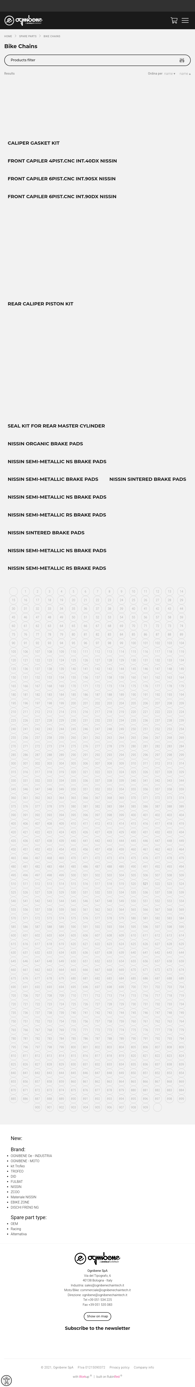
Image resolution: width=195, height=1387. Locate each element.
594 (121, 928)
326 (145, 773)
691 (25, 988)
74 (181, 627)
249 (121, 730)
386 (145, 807)
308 (109, 764)
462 (157, 850)
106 (25, 653)
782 (37, 1040)
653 (109, 962)
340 (133, 782)
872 (37, 1091)
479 (181, 859)
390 (13, 816)
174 (121, 687)
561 (85, 911)
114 (121, 653)
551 (145, 902)
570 (13, 919)
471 (85, 859)
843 (49, 1074)
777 (157, 1031)
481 (25, 868)
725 (73, 1005)
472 (97, 859)
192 (157, 696)
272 (37, 747)
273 (49, 747)
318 (49, 773)
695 (73, 988)
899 (181, 1100)
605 (73, 936)
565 (133, 911)
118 (169, 653)
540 (13, 902)
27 (157, 601)
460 (133, 850)
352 (97, 790)
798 (49, 1048)
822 (157, 1057)
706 (25, 997)
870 (13, 1091)
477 (157, 859)
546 (85, 902)
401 (145, 816)
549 (121, 902)
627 (157, 945)
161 (145, 678)
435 (13, 842)
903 (73, 1108)
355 (133, 790)
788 (109, 1040)
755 (73, 1022)
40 (133, 610)
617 (37, 945)
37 (97, 610)
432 (157, 833)
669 (121, 971)
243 (49, 730)
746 (145, 1014)
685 (133, 979)
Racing (16, 1230)
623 (109, 945)
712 (97, 997)
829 (61, 1065)
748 (169, 1014)
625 (133, 945)
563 (109, 911)
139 (61, 670)
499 (61, 876)
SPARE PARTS (27, 36)
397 (97, 816)
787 (97, 1040)
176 (145, 687)
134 (181, 661)
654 (121, 962)
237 (157, 721)
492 (157, 868)
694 (61, 988)
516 (85, 885)
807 (157, 1048)
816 (85, 1057)
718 (169, 997)
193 (169, 696)
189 (121, 696)
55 (133, 618)
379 (61, 807)
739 (61, 1014)
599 (181, 928)
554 (181, 902)
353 (109, 790)
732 (157, 1005)
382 (97, 807)
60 (13, 627)
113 (109, 653)
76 (25, 636)
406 (25, 825)
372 (157, 799)
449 (181, 842)
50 (73, 618)
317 (37, 773)
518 (109, 885)
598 (169, 928)
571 (25, 919)
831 (85, 1065)
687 (157, 979)
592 (97, 928)
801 (85, 1048)
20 (73, 601)
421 (25, 833)
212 (37, 713)
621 (85, 945)
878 (109, 1091)
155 (73, 678)
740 (73, 1014)
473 (109, 859)
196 (25, 704)
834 (121, 1065)
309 (121, 764)
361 (25, 799)
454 (61, 850)
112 (97, 653)
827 (37, 1065)
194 (181, 696)
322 (97, 773)
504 (121, 876)
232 (97, 721)
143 (109, 670)
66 (85, 627)
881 (145, 1091)
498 (49, 876)
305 (73, 764)
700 (133, 988)
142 (97, 670)
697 (97, 988)
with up (82, 1378)
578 (109, 919)
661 (25, 971)
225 (13, 721)
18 (49, 601)
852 (157, 1074)
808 (169, 1048)
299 (181, 756)
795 (13, 1048)
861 (85, 1083)
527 (37, 893)
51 (85, 618)
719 (181, 997)
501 (85, 876)
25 (133, 601)
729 (121, 1005)
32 (37, 610)
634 (61, 954)
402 (157, 816)
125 (73, 661)
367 (97, 799)
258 (49, 739)
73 (169, 627)
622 (97, 945)
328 (169, 773)
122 (37, 661)
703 (169, 988)
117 (157, 653)
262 (97, 739)
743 (109, 1014)
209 (181, 704)
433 (169, 833)
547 (97, 902)
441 (85, 842)
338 (109, 782)
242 (37, 730)
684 (121, 979)
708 (49, 997)
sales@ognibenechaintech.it (104, 1287)
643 (169, 954)
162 (157, 678)
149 (181, 670)
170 (73, 687)
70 (133, 627)
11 (145, 593)
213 (49, 713)
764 (181, 1022)
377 (37, 807)
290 (73, 756)
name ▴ (185, 74)
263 (109, 739)
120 (13, 661)
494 (181, 868)
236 (145, 721)
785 (73, 1040)
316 (25, 773)
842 (37, 1074)
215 (73, 713)
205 (133, 704)
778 (169, 1031)
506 (145, 876)
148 (169, 670)
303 (49, 764)
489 (121, 868)
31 (25, 610)
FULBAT (17, 1183)
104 (181, 644)
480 (13, 868)
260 (73, 739)
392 (37, 816)
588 (49, 928)
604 (61, 936)
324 (121, 773)
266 (145, 739)
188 (109, 696)
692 (37, 988)
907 (121, 1108)
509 (181, 876)
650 (73, 962)
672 (157, 971)
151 (25, 678)
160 (133, 678)
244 (61, 730)
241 (25, 730)
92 (37, 644)
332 (37, 782)
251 (145, 730)
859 (61, 1083)
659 (181, 962)
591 (85, 928)
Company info (144, 1368)
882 (157, 1091)
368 (109, 799)
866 (145, 1083)
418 (169, 825)
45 (13, 618)
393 (49, 816)
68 (109, 627)
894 (121, 1100)
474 (121, 859)
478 (169, 859)
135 (13, 670)
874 (61, 1091)
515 (73, 885)
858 (49, 1083)
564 (121, 911)
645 (13, 962)
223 (169, 713)
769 (61, 1031)
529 (61, 893)
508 (169, 876)
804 (121, 1048)
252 (157, 730)
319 (61, 773)
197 (37, 704)
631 (25, 954)
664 (61, 971)
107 (37, 653)
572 (37, 919)
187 (97, 696)
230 (73, 721)
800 (73, 1048)
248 (109, 730)
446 (145, 842)
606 (85, 936)
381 (85, 807)
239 (181, 721)
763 (169, 1022)
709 (61, 997)
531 (85, 893)
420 (13, 833)
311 (145, 764)
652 (97, 962)
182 (37, 696)
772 (97, 1031)
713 (109, 997)
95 (73, 644)
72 (157, 627)
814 (61, 1057)
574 (61, 919)
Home (8, 36)
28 (169, 601)
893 (109, 1100)
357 (157, 790)
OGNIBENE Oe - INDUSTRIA (31, 1157)
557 (37, 911)
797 (37, 1048)
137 (37, 670)
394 (61, 816)
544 (61, 902)
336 (85, 782)
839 (181, 1065)
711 (85, 997)
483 (49, 868)
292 (97, 756)
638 (109, 954)
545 (73, 902)
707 (37, 997)
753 (49, 1022)
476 (145, 859)
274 (61, 747)
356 (145, 790)
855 (13, 1083)
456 (85, 850)
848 (109, 1074)
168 (49, 687)
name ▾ (170, 74)
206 (145, 704)
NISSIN (16, 1188)
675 (13, 979)
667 (97, 971)
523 (169, 885)
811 (25, 1057)
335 (73, 782)
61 (25, 627)
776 (145, 1031)
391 (25, 816)
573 (49, 919)
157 (97, 678)
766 (25, 1031)
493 (169, 868)
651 (85, 962)
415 (133, 825)
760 (133, 1022)
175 (133, 687)
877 (97, 1091)
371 (145, 799)
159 (121, 678)
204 (121, 704)
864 (121, 1083)
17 (37, 601)
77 (37, 636)
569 (181, 911)
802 (97, 1048)
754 (61, 1022)
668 (109, 971)
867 (157, 1083)
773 (109, 1031)
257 (37, 739)
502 (97, 876)
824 (181, 1057)
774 (121, 1031)
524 (181, 885)
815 (73, 1057)
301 (25, 764)
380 (73, 807)
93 (49, 644)
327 (157, 773)
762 (157, 1022)
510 (13, 885)
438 (49, 842)
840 (13, 1074)
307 (97, 764)
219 (121, 713)
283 (169, 747)
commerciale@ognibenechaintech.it (105, 1292)
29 (181, 601)
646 (25, 962)
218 (109, 713)
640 (133, 954)
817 (97, 1057)
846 (85, 1074)
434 (181, 833)
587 (37, 928)
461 (145, 850)
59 (181, 618)
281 (145, 747)
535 (133, 893)
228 (49, 721)
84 (121, 636)
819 (121, 1057)
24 (121, 601)
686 (145, 979)
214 (61, 713)
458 (109, 850)
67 (97, 627)
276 (85, 747)
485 (73, 868)
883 (169, 1091)
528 (49, 893)
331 (25, 782)
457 (97, 850)
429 (121, 833)
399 (121, 816)
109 (61, 653)
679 (61, 979)
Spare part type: (29, 1219)
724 (61, 1005)
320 (73, 773)
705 (13, 997)
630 (13, 954)
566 (145, 911)
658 (169, 962)
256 (25, 739)
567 (157, 911)
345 (13, 790)
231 (85, 721)
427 (97, 833)
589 (61, 928)
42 (157, 610)
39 (121, 610)
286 (25, 756)
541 (25, 902)
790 (133, 1040)
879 (121, 1091)
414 (121, 825)
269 (181, 739)
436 (25, 842)
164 (181, 678)
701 (145, 988)
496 (25, 876)
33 (49, 610)
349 (61, 790)
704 (181, 988)
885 (13, 1100)
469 (61, 859)
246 (85, 730)
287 (37, 756)
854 (181, 1074)
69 (121, 627)
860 (73, 1083)
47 (37, 618)
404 (181, 816)
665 (73, 971)
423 (49, 833)
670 (133, 971)
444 (121, 842)
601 (25, 936)
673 (169, 971)
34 (61, 610)
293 (109, 756)
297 (157, 756)
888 (49, 1100)
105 (13, 653)
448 (169, 842)
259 (61, 739)
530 (73, 893)
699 (121, 988)
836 (145, 1065)
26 (145, 601)
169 (61, 687)
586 (25, 928)
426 (85, 833)
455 (73, 850)
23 (109, 601)
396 (85, 816)
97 (97, 644)
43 (169, 610)
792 (157, 1040)
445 (133, 842)
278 (109, 747)
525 (13, 893)
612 (157, 936)
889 (61, 1100)
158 (109, 678)
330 (13, 782)
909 (145, 1108)
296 (145, 756)
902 (61, 1108)
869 (181, 1083)
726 (85, 1005)
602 (37, 936)
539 (181, 893)
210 (13, 713)
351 (85, 790)
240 (13, 730)
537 (157, 893)
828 (49, 1065)
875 (73, 1091)
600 (13, 936)
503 (109, 876)
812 (37, 1057)
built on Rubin (109, 1378)
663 (49, 971)
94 (61, 644)
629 (181, 945)
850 (133, 1074)
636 (85, 954)
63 (49, 627)
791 (145, 1040)
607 (97, 936)
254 (181, 730)
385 (133, 807)
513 (49, 885)
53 (109, 618)
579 (121, 919)
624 (121, 945)
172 (97, 687)
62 (37, 627)
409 (61, 825)
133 (169, 661)
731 (145, 1005)
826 (25, 1065)
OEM (14, 1225)
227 (37, 721)
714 (121, 997)
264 (121, 739)
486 (85, 868)
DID (13, 1178)
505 (133, 876)
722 (37, 1005)
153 (49, 678)
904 (85, 1108)
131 (145, 661)
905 (97, 1108)
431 (145, 833)
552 (157, 902)
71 (145, 627)
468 (49, 859)
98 (109, 644)
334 (61, 782)
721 (25, 1005)
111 (85, 653)
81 (85, 636)
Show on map (97, 1318)
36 (85, 610)
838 (169, 1065)
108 (49, 653)
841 (25, 1074)
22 (97, 601)
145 (133, 670)
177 (157, 687)
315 (13, 773)
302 (37, 764)
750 (13, 1022)
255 (13, 739)
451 (25, 850)
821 (145, 1057)
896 (145, 1100)
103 (169, 644)
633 (49, 954)
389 (181, 807)
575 (73, 919)
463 (169, 850)
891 (85, 1100)
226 (25, 721)
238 (169, 721)
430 (133, 833)
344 (181, 782)
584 (181, 919)
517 (97, 885)
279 (121, 747)
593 (109, 928)
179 (181, 687)
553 (169, 902)
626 (145, 945)
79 (61, 636)
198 (49, 704)
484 (61, 868)
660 (13, 971)
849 (121, 1074)
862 (97, 1083)
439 (61, 842)
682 (97, 979)
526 (25, 893)
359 (181, 790)
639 (121, 954)
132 (157, 661)
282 (157, 747)
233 (109, 721)
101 (145, 644)
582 (157, 919)
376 (25, 807)
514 (61, 885)
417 (157, 825)
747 (157, 1014)
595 (133, 928)
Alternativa (19, 1236)
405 (13, 825)
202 (97, 704)
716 (145, 997)
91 (25, 644)
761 (145, 1022)
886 (25, 1100)
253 (169, 730)
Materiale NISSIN (23, 1199)
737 (37, 1014)
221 (145, 713)
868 (169, 1083)
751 (25, 1022)
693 (49, 988)
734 (181, 1005)
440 (73, 842)
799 (61, 1048)
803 (109, 1048)
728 (109, 1005)
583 (169, 919)
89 (181, 636)
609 (121, 936)
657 (157, 962)
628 (169, 945)
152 (37, 678)
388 (169, 807)
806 (145, 1048)
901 (49, 1108)
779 (181, 1031)
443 (109, 842)
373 (169, 799)
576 (85, 919)
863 (109, 1083)
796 (25, 1048)
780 (13, 1040)
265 (133, 739)
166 (25, 687)
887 (37, 1100)
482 (37, 868)
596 (145, 928)
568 (169, 911)
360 (13, 799)
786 (85, 1040)
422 (37, 833)
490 (133, 868)
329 (181, 773)
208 (169, 704)
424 (61, 833)
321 (85, 773)
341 (145, 782)
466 (25, 859)
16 (25, 601)
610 (133, 936)
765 (13, 1031)
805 (133, 1048)
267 (157, 739)
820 (133, 1057)
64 (61, 627)
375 (13, 807)
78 (49, 636)
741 (85, 1014)
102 (157, 644)
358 (169, 790)
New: (16, 1140)
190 (133, 696)
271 (25, 747)
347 (37, 790)
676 (25, 979)
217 (97, 713)
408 (49, 825)
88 (169, 636)
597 (157, 928)
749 (181, 1014)
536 (145, 893)
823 (169, 1057)
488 (109, 868)
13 (169, 593)
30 (13, 610)
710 (73, 997)
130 (133, 661)
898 (169, 1100)
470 (73, 859)
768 (49, 1031)
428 (109, 833)
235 (133, 721)
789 (121, 1040)
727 (97, 1005)
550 (133, 902)
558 (49, 911)
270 (13, 747)
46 (25, 618)
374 (181, 799)
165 (13, 687)
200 (73, 704)
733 (169, 1005)
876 (85, 1091)
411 (85, 825)
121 (25, 661)
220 (133, 713)
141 (85, 670)
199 (61, 704)
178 (169, 687)
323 (109, 773)
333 (49, 782)
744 (121, 1014)
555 (13, 911)
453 (49, 850)
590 (73, 928)
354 (121, 790)
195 (13, 704)
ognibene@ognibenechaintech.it (104, 1296)
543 (49, 902)
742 (97, 1014)
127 (97, 661)
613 (169, 936)
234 (121, 721)
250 (133, 730)
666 (85, 971)
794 (181, 1040)
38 (109, 610)
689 (181, 979)
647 (37, 962)
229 (61, 721)
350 (73, 790)
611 (145, 936)
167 (37, 687)
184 (61, 696)
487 (97, 868)
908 (133, 1108)
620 (73, 945)
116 (145, 653)
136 (25, 670)
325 (133, 773)
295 (133, 756)
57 (157, 618)
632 (37, 954)
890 (73, 1100)
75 (13, 636)
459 (121, 850)
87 (157, 636)
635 (73, 954)
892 (97, 1100)
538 (169, 893)
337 (97, 782)
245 (73, 730)
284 (181, 747)
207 (157, 704)
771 (85, 1031)
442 (97, 842)
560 (73, 911)
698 (109, 988)
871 (25, 1091)
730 (133, 1005)
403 (169, 816)
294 (121, 756)
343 (169, 782)
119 (181, 653)
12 (157, 593)
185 (73, 696)
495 (13, 876)
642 (157, 954)
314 (181, 764)
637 (97, 954)
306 (85, 764)
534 (121, 893)
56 (145, 618)
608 (109, 936)
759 (121, 1022)
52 (97, 618)
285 (13, 756)
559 (61, 911)
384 (121, 807)
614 (181, 936)
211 (25, 713)
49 (61, 618)
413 (109, 825)
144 (121, 670)
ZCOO (15, 1193)
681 (85, 979)
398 (109, 816)
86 (145, 636)
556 (25, 911)
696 (85, 988)
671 (145, 971)
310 (133, 764)
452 (37, 850)
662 (37, 971)
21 (85, 601)
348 (49, 790)
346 (25, 790)
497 (37, 876)
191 (145, 696)
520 (133, 885)
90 (13, 644)
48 (49, 618)
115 (133, 653)
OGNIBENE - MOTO (25, 1162)
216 (85, 713)
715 (133, 997)
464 (181, 850)
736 (25, 1014)
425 (73, 833)
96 (85, 644)
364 (61, 799)
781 (25, 1040)
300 (13, 764)
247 (97, 730)
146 (145, 670)
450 (13, 850)
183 (49, 696)
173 (109, 687)
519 (121, 885)
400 (133, 816)
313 (169, 764)
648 (49, 962)
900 (37, 1108)
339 (121, 782)
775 (133, 1031)
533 (109, 893)
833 (109, 1065)
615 (13, 945)
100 (133, 644)
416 (145, 825)
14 (181, 593)
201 (85, 704)
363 (49, 799)
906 (109, 1108)
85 (133, 636)
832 (97, 1065)
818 (109, 1057)
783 (49, 1040)
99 (121, 644)
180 (13, 696)
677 (37, 979)
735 (13, 1014)
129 (121, 661)
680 (73, 979)
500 (73, 876)
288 (49, 756)
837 (157, 1065)
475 (133, 859)
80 (73, 636)
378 (49, 807)
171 (85, 687)
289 (61, 756)
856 (25, 1083)
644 (181, 954)
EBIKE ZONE (20, 1204)
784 (61, 1040)
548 (109, 902)
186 (85, 696)
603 (49, 936)
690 (13, 988)
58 (169, 618)
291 (85, 756)
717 (157, 997)
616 (25, 945)
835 (133, 1065)
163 (169, 678)
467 (37, 859)
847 (97, 1074)
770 (73, 1031)
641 (145, 954)
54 (121, 618)
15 (13, 601)
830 (73, 1065)
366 (85, 799)
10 (133, 593)
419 (181, 825)
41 (145, 610)
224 (181, 713)
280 (133, 747)
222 (157, 713)
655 (133, 962)
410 (73, 825)
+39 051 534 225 (100, 1301)
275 (73, 747)
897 (157, 1100)
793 (169, 1040)
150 (13, 678)
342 (157, 782)
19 (61, 601)
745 (133, 1014)
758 (109, 1022)
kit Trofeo (18, 1168)
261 (85, 739)
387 (157, 807)
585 (13, 928)
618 (49, 945)
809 (181, 1048)
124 (61, 661)
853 (169, 1074)
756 (85, 1022)
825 (13, 1065)
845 (73, 1074)
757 (97, 1022)
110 (73, 653)
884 (181, 1091)
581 (145, 919)
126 (85, 661)
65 (73, 627)
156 (85, 678)
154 (61, 678)
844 (61, 1074)
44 (181, 610)
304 (61, 764)
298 (169, 756)
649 (61, 962)
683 (109, 979)
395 (73, 816)
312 (157, 764)
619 (61, 945)
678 (49, 979)
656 (145, 962)
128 (109, 661)
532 (97, 893)
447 (157, 842)
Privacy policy (119, 1368)
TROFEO (17, 1173)
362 (37, 799)
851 (145, 1074)
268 (169, 739)
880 (133, 1091)
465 (13, 859)
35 (73, 610)
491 (145, 868)
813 (49, 1057)
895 (133, 1100)
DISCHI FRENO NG (25, 1209)
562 (97, 911)
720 (13, 1005)
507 (157, 876)
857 (37, 1083)
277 (97, 747)
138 (49, 670)
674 (181, 971)
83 (109, 636)
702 (157, 988)
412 (97, 825)
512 (37, 885)
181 (25, 696)
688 (169, 979)
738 (49, 1014)
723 (49, 1005)
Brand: (18, 1151)
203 (109, 704)
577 (97, 919)
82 (97, 636)
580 (133, 919)
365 (73, 799)
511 (25, 885)
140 (73, 670)
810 (13, 1057)
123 (49, 661)
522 (157, 885)
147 (157, 670)
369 (121, 799)
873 (49, 1091)
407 (37, 825)
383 (109, 807)
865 (133, 1083)
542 (37, 902)
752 (37, 1022)
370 (133, 799)
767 (37, 1031)
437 (37, 842)
